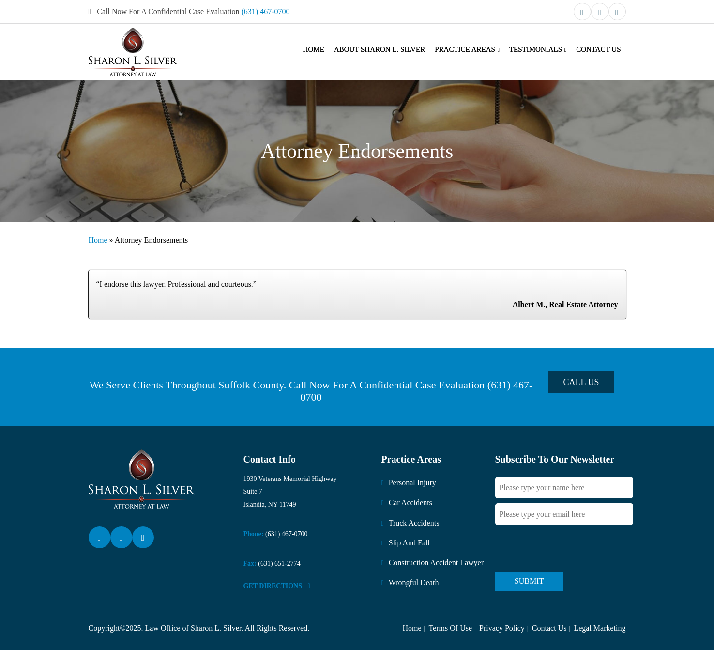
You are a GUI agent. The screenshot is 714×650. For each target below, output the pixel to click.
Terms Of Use (450, 628)
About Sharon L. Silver (379, 49)
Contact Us (598, 49)
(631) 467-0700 (266, 11)
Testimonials (535, 49)
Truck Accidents (414, 523)
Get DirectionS (276, 585)
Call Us (581, 382)
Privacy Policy (502, 628)
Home (313, 49)
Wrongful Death (414, 582)
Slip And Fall (409, 543)
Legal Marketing (599, 628)
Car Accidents (410, 502)
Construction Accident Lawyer (436, 562)
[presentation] (568, 548)
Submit (528, 581)
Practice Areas (465, 49)
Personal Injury (412, 483)
